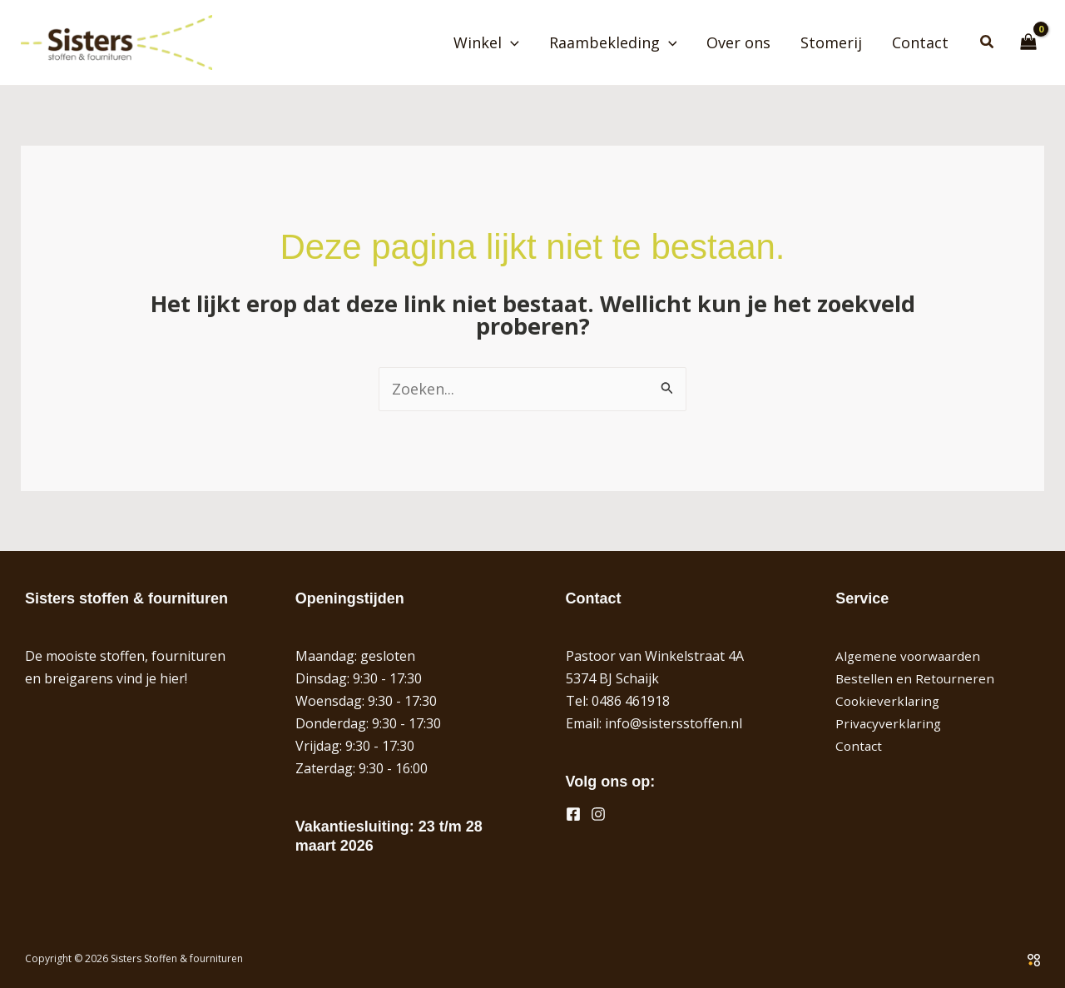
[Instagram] (598, 814)
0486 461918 (631, 701)
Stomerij (831, 42)
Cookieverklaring (889, 701)
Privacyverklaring (889, 723)
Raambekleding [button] (613, 42)
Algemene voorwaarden (909, 656)
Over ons (738, 42)
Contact (920, 42)
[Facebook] (573, 814)
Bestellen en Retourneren (916, 678)
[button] (510, 42)
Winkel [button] (486, 42)
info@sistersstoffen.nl (673, 723)
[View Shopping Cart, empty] (1028, 42)
